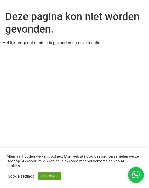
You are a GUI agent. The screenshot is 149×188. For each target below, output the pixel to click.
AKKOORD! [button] (49, 176)
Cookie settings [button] (21, 176)
